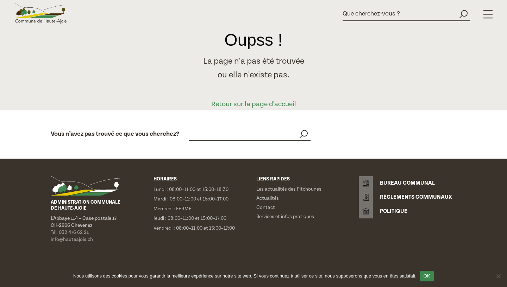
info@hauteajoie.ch (72, 239)
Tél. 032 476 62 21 (70, 232)
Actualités (267, 198)
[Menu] (488, 14)
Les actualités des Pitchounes (288, 189)
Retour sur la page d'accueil (253, 104)
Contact (265, 207)
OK (427, 276)
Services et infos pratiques (285, 216)
